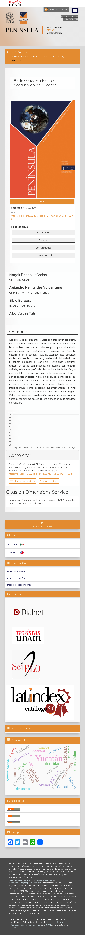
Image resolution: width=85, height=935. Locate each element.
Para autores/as (16, 578)
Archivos (23, 52)
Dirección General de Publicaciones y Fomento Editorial (39, 923)
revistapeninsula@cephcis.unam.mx (25, 883)
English (12, 552)
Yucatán (43, 240)
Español (12, 544)
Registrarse (54, 9)
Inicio (10, 52)
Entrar (64, 9)
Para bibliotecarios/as (19, 584)
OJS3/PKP (15, 928)
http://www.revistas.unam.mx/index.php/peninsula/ (31, 880)
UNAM (48, 925)
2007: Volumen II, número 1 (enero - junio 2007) (38, 56)
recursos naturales (44, 255)
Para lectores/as (16, 571)
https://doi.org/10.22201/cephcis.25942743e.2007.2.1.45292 (40, 473)
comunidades (43, 247)
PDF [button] (42, 201)
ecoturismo (43, 232)
